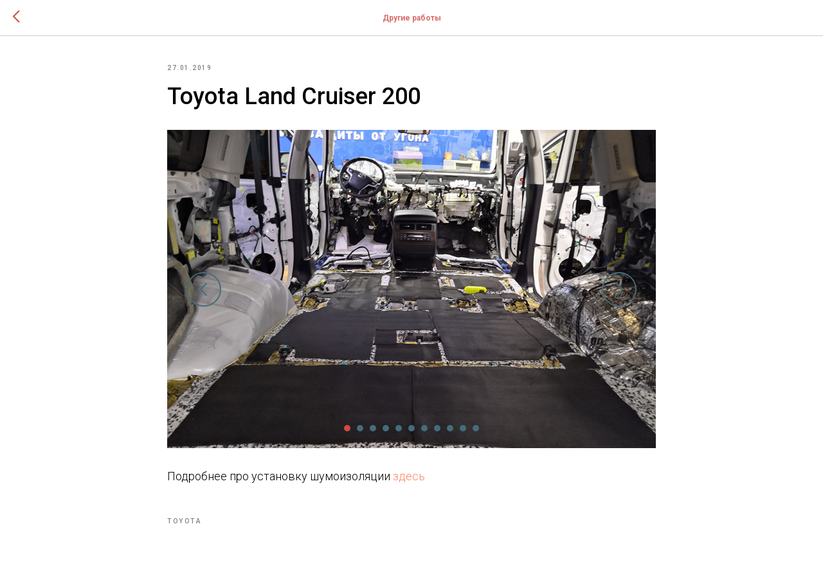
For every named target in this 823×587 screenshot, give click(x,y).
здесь (409, 476)
